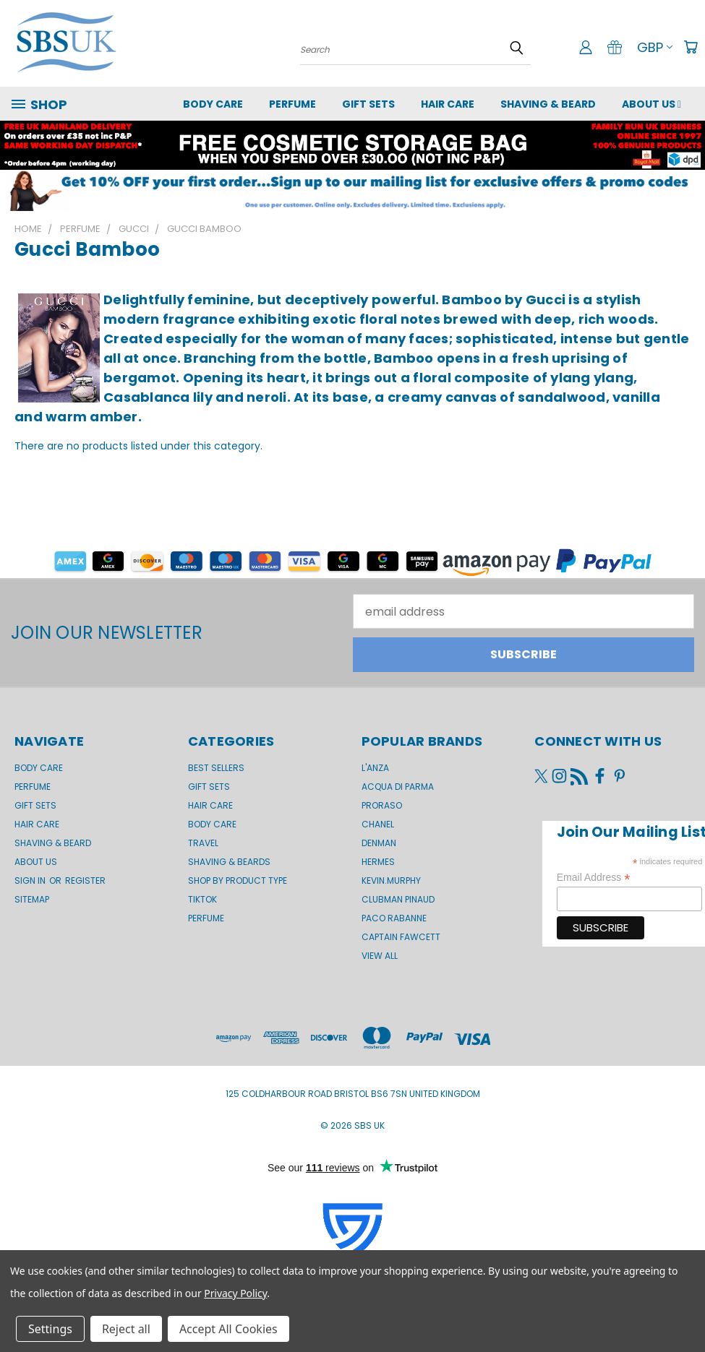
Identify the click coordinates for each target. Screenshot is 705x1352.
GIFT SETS (368, 104)
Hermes (378, 862)
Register (85, 880)
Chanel (378, 824)
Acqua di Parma (398, 786)
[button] (352, 190)
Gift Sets (209, 786)
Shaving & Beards (229, 862)
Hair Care (447, 104)
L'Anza (375, 768)
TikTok (202, 899)
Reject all (126, 1329)
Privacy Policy (235, 1293)
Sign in (31, 880)
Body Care (213, 104)
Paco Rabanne (394, 918)
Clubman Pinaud (398, 899)
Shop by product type (237, 880)
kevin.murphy (391, 880)
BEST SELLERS (216, 768)
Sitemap (31, 899)
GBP (654, 47)
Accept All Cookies (228, 1329)
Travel (203, 843)
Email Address (594, 877)
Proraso (382, 805)
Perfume (292, 104)
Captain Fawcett (401, 937)
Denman (379, 843)
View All (380, 956)
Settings (50, 1329)
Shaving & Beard (548, 104)
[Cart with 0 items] (690, 47)
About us (651, 104)
